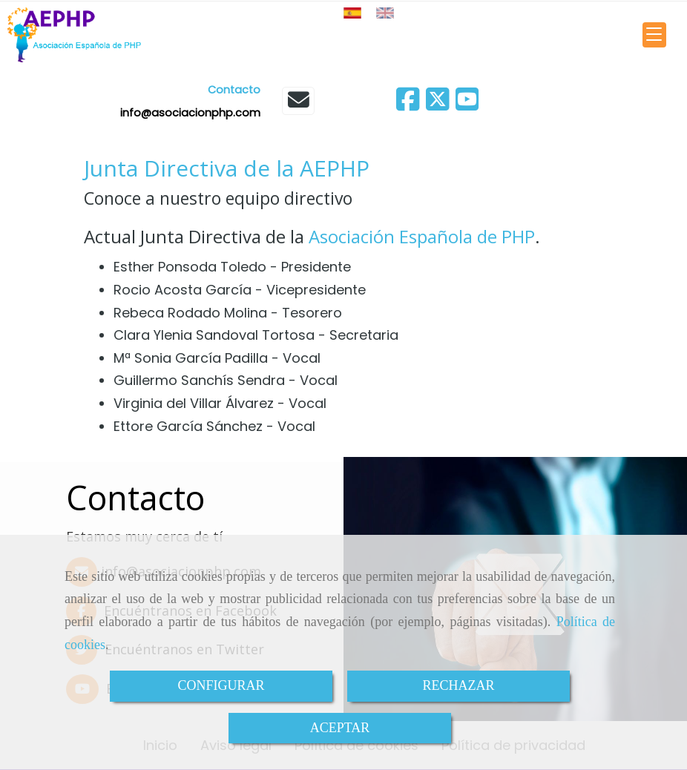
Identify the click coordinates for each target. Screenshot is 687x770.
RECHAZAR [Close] (458, 685)
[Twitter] (438, 104)
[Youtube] (467, 104)
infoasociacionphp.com (190, 112)
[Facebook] (408, 104)
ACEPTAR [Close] (340, 727)
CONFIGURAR (220, 685)
